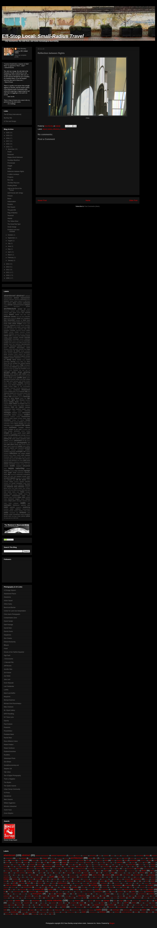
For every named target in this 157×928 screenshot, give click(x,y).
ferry (22, 361)
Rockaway (6, 457)
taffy (5, 486)
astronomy (6, 311)
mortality (20, 418)
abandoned (9, 295)
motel (28, 418)
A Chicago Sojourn (10, 590)
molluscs (13, 416)
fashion (19, 359)
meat (14, 411)
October (10, 235)
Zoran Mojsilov (8, 813)
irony (14, 391)
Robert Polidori (8, 744)
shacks (28, 468)
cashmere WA (13, 328)
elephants (10, 356)
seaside (6, 466)
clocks (19, 335)
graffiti (19, 378)
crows (9, 342)
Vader (5, 499)
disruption (6, 349)
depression (13, 346)
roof (19, 457)
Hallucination (11, 201)
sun (10, 483)
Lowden (15, 405)
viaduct (5, 500)
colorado (15, 337)
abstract (20, 295)
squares (12, 478)
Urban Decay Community (12, 789)
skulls (5, 474)
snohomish (19, 474)
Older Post (133, 200)
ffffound (6, 645)
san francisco (13, 460)
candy (19, 327)
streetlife (6, 481)
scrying (22, 464)
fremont (15, 370)
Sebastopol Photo (9, 758)
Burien (22, 325)
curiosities (24, 342)
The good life (11, 210)
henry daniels (8, 383)
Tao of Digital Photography (12, 775)
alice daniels (8, 303)
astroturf (13, 311)
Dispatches (7, 635)
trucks (20, 494)
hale (8, 381)
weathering (26, 507)
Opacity (6, 721)
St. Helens (23, 478)
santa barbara (93, 898)
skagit (14, 472)
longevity (6, 403)
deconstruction (25, 344)
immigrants (16, 389)
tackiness (21, 485)
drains (5, 352)
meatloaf (20, 411)
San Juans (20, 460)
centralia (12, 330)
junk (18, 393)
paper (5, 437)
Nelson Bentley (18, 423)
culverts (14, 342)
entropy (28, 356)
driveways (27, 352)
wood (22, 514)
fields (28, 361)
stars (5, 479)
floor (11, 367)
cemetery (6, 330)
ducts (5, 354)
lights (13, 400)
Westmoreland (26, 509)
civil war (22, 334)
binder (9, 318)
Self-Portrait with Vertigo (15, 193)
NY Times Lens (9, 717)
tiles (10, 490)
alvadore (19, 303)
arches (28, 306)
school (6, 464)
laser (5, 398)
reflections (56, 129)
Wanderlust (7, 796)
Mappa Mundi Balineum (15, 157)
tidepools (6, 490)
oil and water (18, 429)
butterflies (27, 325)
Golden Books (8, 377)
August (10, 241)
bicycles (27, 316)
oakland (27, 427)
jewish (12, 393)
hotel (28, 384)
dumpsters (11, 354)
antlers (5, 306)
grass (24, 378)
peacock (6, 442)
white (28, 510)
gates (28, 374)
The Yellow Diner (12, 221)
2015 (8, 147)
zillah (14, 518)
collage (5, 337)
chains (28, 330)
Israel (17, 391)
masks (28, 409)
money (18, 416)
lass (9, 398)
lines (17, 400)
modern (27, 415)
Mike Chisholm (8, 707)
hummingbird (26, 386)
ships (15, 470)
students (16, 481)
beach (11, 314)
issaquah (21, 391)
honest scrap (7, 384)
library (21, 398)
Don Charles (8, 638)
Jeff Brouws (7, 666)
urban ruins (21, 497)
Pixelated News (9, 734)
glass (23, 375)
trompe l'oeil (8, 494)
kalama (25, 393)
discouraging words (23, 347)
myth (28, 421)
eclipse (28, 354)
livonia (6, 402)
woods (6, 516)
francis (10, 370)
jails (29, 391)
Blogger (112, 923)
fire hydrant (21, 363)
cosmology (16, 339)
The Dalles (15, 488)
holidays (20, 383)
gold (29, 375)
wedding (6, 509)
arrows (20, 309)
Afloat (9, 169)
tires (15, 490)
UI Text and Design (10, 121)
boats (28, 320)
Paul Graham (8, 724)
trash (18, 492)
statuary (9, 479)
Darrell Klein (8, 628)
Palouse (28, 435)
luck (19, 405)
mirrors (14, 414)
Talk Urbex (7, 772)
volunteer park (26, 500)
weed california (15, 509)
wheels (16, 510)
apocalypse (17, 306)
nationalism (7, 423)
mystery (21, 421)
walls (23, 503)
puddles (27, 450)
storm (28, 479)
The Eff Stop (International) (12, 114)
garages (7, 372)
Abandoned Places (10, 594)
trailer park (27, 490)
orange (28, 431)
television (21, 486)
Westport (6, 510)
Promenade (11, 163)
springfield (7, 478)
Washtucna (16, 505)
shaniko (12, 470)
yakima (23, 516)
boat (24, 320)
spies (12, 476)
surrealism (19, 483)
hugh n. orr (18, 386)
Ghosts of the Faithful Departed (14, 652)
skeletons (27, 472)
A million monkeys (13, 174)
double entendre (25, 351)
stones (24, 480)
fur (29, 370)
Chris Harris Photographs (12, 614)
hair (5, 381)
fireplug (28, 363)
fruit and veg (23, 370)
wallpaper (16, 503)
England (22, 356)
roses (28, 457)
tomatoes (19, 490)
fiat (25, 361)
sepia (5, 468)
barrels (19, 312)
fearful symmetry (20, 873)
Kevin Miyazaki (9, 683)
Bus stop (10, 180)
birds (18, 318)
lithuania (22, 400)
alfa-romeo (27, 301)
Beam (9, 198)
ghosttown (19, 375)
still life (18, 480)
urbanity (28, 497)
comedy (21, 337)
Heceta (23, 381)
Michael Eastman (9, 700)
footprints (25, 367)
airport (45, 129)
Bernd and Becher (10, 607)
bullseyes (12, 325)
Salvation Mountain (59, 898)
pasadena (23, 438)
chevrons (22, 332)
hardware (15, 381)
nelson (12, 423)
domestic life (11, 351)
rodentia (16, 457)
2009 (8, 278)
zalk (10, 518)
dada (28, 342)
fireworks (6, 365)
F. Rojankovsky (26, 357)
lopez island (13, 403)
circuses (17, 334)
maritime (18, 409)
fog (18, 367)
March (10, 255)
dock (25, 349)
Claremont (27, 334)
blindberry (27, 318)
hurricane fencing (15, 388)
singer (10, 472)
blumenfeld (11, 320)
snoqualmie (26, 474)
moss (24, 418)
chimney (6, 334)
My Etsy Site (8, 118)
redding (28, 451)
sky (9, 474)
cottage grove (8, 341)
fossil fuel (12, 368)
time (12, 490)
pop (5, 448)
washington (7, 505)
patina (6, 440)
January (10, 260)
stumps (22, 481)
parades (10, 437)
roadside (27, 455)
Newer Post (42, 200)
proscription (21, 450)
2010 (8, 275)
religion (23, 453)
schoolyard (12, 464)
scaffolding (16, 462)
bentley (13, 316)
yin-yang (6, 518)
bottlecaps (23, 322)
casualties (20, 328)
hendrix (28, 381)
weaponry (18, 507)
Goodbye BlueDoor (13, 160)
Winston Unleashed (10, 806)
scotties (18, 464)
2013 (8, 267)
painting (14, 435)
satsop (11, 462)
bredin (5, 323)
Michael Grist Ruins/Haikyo (12, 703)
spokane (19, 476)
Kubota (20, 395)
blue (5, 320)
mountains (7, 420)
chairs (6, 332)
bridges (19, 323)
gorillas (15, 377)
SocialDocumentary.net (11, 765)
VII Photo (7, 793)
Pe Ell (24, 440)
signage (27, 471)
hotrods (11, 386)
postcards (7, 450)
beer (25, 314)
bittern (22, 318)
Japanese (7, 393)
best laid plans (21, 316)
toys (23, 490)
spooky (24, 476)
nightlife (27, 425)
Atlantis (9, 218)
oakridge (6, 429)
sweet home (26, 483)
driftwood (21, 352)
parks (13, 438)
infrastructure (25, 390)
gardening (27, 372)
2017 (8, 141)
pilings (16, 444)
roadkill (18, 455)
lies (25, 398)
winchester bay (14, 512)
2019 (8, 135)
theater (20, 488)
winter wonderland (14, 514)
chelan (17, 332)
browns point (26, 323)
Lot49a (6, 690)
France (5, 370)
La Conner (26, 395)
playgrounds (14, 446)
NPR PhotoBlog (9, 714)
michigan (7, 413)
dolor (5, 351)
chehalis (11, 332)
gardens (6, 374)
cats (25, 328)
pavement (18, 440)
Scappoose (26, 462)
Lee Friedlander (9, 686)
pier (29, 442)
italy (26, 391)
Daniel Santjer (8, 621)
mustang (16, 421)
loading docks (14, 402)
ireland (10, 391)
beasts (17, 314)
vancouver (11, 499)
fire (9, 363)
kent (29, 393)
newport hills (19, 425)
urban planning (138, 907)
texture (9, 488)
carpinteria (24, 327)
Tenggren (27, 486)
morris (15, 418)
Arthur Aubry (8, 604)
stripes (11, 481)
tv (29, 494)
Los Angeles (21, 403)
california (9, 327)
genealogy (7, 376)
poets (24, 446)
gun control (26, 379)
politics (28, 446)
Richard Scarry (8, 455)
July (9, 243)
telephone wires (12, 486)
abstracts (6, 299)
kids (5, 395)
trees (22, 492)
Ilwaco (10, 389)
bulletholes (6, 325)
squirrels (18, 478)
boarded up (19, 320)
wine (29, 512)
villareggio (19, 500)
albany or (21, 301)
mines (19, 412)
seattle (12, 466)
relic (19, 453)
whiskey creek (22, 510)
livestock (27, 400)
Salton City (21, 458)
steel (14, 479)
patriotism (11, 440)
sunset (13, 483)
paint (28, 433)
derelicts (19, 346)
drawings (10, 352)
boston (50, 129)
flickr (8, 367)
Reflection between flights (15, 171)
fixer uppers (16, 365)
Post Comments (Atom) (92, 206)
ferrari (17, 361)
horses (14, 384)
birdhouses (14, 318)
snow (5, 476)
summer (6, 483)
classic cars (8, 335)
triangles (28, 492)
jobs (15, 393)
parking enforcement (24, 437)
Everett (12, 357)
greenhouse (7, 379)
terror (5, 488)
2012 (8, 270)
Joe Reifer (7, 676)
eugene (6, 358)
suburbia (27, 481)
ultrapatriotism (16, 495)
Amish (5, 304)
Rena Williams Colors (11, 741)
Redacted (10, 154)
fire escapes (14, 363)
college (10, 337)
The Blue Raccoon (13, 183)
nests (28, 423)
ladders (6, 396)
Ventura (27, 499)
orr (11, 433)
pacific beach (22, 433)
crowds (6, 342)
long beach (26, 402)
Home (88, 200)
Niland (5, 427)
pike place (10, 444)
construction (8, 339)
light (28, 398)
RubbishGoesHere (10, 751)
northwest (12, 427)
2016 (8, 144)
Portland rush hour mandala (13, 230)
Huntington (6, 388)
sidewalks (21, 470)
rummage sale (7, 458)
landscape (26, 396)
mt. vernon (20, 420)
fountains (23, 368)
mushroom (6, 421)
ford (29, 367)
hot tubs (24, 384)
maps (13, 409)
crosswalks (27, 341)
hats (20, 381)
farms (14, 360)
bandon (28, 311)
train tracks (7, 492)
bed (21, 314)
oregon (6, 433)
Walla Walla (8, 503)
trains (13, 492)
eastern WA (22, 354)
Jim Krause (7, 672)
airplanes (6, 301)
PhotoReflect (8, 731)
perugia (11, 442)
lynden (22, 405)
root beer (23, 457)
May (9, 249)
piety (5, 444)
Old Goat (119, 889)
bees (28, 314)
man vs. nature (17, 407)
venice (22, 499)
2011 (8, 272)
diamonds (12, 347)
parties (18, 438)
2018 (8, 138)
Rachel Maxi (8, 738)
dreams (15, 352)
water (6, 507)
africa (28, 299)
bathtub (6, 314)
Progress (10, 177)
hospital (19, 384)
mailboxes (7, 407)
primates (13, 450)
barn (10, 312)
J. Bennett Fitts (9, 662)
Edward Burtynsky (10, 642)
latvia (12, 398)
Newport (12, 425)
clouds (28, 335)
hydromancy (24, 388)
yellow (28, 516)
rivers (14, 455)
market (24, 409)
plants (9, 446)
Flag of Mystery (12, 213)
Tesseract (10, 215)
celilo (28, 328)
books (14, 322)
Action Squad (8, 600)
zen (12, 518)
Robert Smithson (9, 748)
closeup (23, 335)
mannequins (7, 409)
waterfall (12, 507)
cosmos (22, 339)
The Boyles (7, 782)
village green (12, 500)
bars (23, 312)
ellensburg (17, 356)
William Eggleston (9, 803)
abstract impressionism (22, 298)
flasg (5, 367)
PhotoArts (7, 727)
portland (27, 448)
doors (18, 351)
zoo (17, 518)
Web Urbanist (8, 799)
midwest (14, 412)
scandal (21, 462)
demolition (6, 346)
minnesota (7, 415)
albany (16, 301)
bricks (14, 323)
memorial (27, 411)
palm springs (21, 435)
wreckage (14, 516)
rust (16, 458)
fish (11, 365)
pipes (5, 446)
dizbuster (21, 349)
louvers (10, 405)
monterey (6, 418)
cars (28, 327)
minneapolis (26, 413)
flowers (14, 367)
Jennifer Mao (8, 669)
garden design (17, 372)
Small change (11, 227)
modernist (6, 416)
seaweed (18, 466)
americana (26, 303)
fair (5, 359)
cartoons (6, 328)
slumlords (13, 474)
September (11, 238)
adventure (17, 299)
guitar (21, 379)
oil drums (25, 429)
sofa (9, 476)
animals (10, 305)
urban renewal (13, 497)
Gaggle (9, 166)
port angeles (10, 448)
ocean (11, 429)
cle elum (14, 335)
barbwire (6, 312)
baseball (27, 312)
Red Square (11, 207)
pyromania (12, 451)
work (9, 516)
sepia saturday (16, 468)
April (9, 252)
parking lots (7, 439)
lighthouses (7, 400)
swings (16, 485)
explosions (18, 357)
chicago (28, 332)
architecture (10, 308)
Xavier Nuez (8, 810)
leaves (17, 398)
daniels (6, 344)
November (11, 149)
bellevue (7, 316)
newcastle (7, 425)
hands (11, 381)
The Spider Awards (10, 786)
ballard (23, 311)
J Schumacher (8, 659)
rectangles (19, 451)
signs (5, 472)
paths (28, 438)
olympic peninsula (14, 431)
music (11, 421)
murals (28, 420)
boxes (28, 322)
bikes (5, 318)
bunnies (18, 325)
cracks (14, 341)
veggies (17, 499)
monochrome (25, 416)
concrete (27, 337)
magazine (27, 405)
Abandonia (7, 597)
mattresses (7, 411)
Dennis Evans (8, 631)
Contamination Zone (10, 618)
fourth (28, 368)
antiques (27, 305)
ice (29, 388)
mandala (27, 407)
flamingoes (27, 365)
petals (15, 442)
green (28, 377)
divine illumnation (13, 349)
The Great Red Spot (13, 224)
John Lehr (7, 679)
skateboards (20, 472)
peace (28, 440)
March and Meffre (9, 693)
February (11, 257)
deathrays (18, 344)
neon (25, 423)
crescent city (19, 341)
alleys (14, 303)
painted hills (7, 435)
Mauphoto (7, 696)
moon (11, 418)
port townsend (19, 448)
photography (22, 443)
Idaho (5, 389)
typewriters (7, 495)
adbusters (11, 299)
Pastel (9, 152)
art (24, 309)
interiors (6, 391)
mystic (25, 421)
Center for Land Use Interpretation (15, 611)
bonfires (10, 322)
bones (5, 322)
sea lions (27, 464)
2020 (8, 133)
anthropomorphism (18, 304)
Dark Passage (8, 624)
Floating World (12, 185)
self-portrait (26, 466)
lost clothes (117, 883)
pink (20, 444)
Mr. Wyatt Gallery (9, 710)
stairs (28, 478)
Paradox (10, 204)
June (9, 246)
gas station (22, 374)
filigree (5, 363)
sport (28, 476)
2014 (8, 264)
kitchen (14, 395)
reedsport (6, 453)
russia (13, 458)
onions (23, 431)
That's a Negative (9, 779)
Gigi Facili (7, 655)
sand (24, 460)
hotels (5, 386)
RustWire (7, 755)
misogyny (20, 414)
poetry (20, 446)
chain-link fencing (20, 330)
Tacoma (27, 485)
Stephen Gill (8, 768)
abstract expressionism (42, 855)
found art (18, 368)
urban (23, 495)
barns (14, 312)
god (26, 375)
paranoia (15, 437)
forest (5, 368)
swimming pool (8, 485)
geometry (13, 375)
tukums (26, 494)
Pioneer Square (26, 444)
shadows (63, 129)
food (21, 367)
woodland (27, 514)
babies (17, 311)
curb (20, 342)
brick (9, 323)
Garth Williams (14, 374)
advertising (23, 299)
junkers (21, 393)
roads (22, 455)
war (29, 503)
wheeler (11, 510)
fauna (23, 359)
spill (15, 476)
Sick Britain (7, 762)
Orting (14, 433)
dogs (28, 349)
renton (28, 453)
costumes (27, 339)
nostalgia (21, 427)
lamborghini (15, 396)
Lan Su (21, 396)
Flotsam (10, 196)
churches (11, 334)
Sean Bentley (21, 49)
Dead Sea (12, 344)
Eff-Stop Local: (43, 36)
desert (5, 347)
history (15, 383)
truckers (15, 494)
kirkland (9, 395)
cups (17, 342)
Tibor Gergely (26, 488)
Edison (5, 356)
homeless (27, 383)
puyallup (6, 451)
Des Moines (26, 346)
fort (8, 368)
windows (22, 512)
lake (10, 396)
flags (21, 365)
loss (26, 403)
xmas (18, 516)
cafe (5, 327)
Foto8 (6, 648)
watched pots (25, 505)
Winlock (6, 514)
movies (14, 420)
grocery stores (15, 379)
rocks (11, 457)
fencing (13, 361)
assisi (28, 309)
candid (15, 327)
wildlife (6, 512)
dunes (16, 354)
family (9, 360)
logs (21, 402)
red (24, 451)
